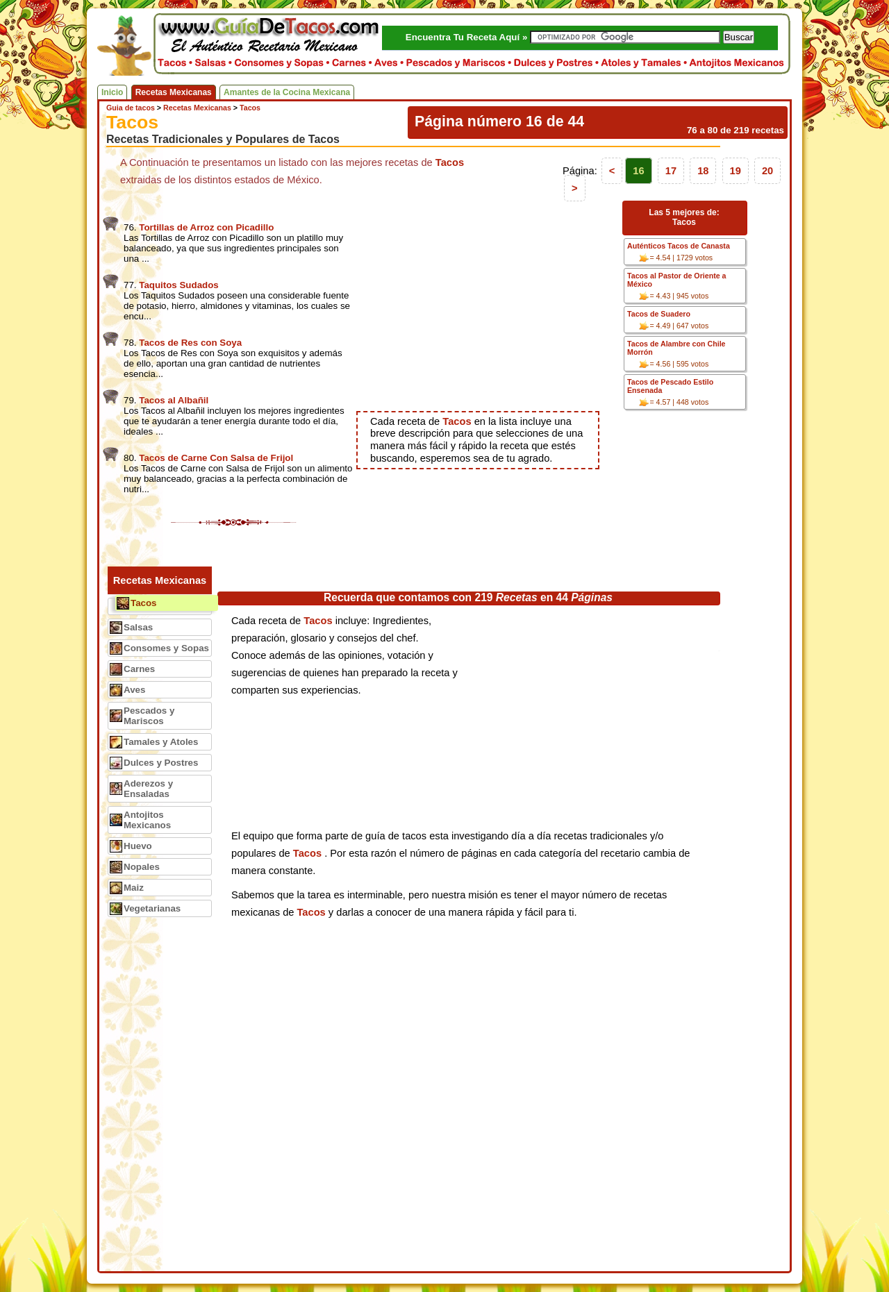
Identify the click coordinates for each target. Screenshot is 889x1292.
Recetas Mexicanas (173, 92)
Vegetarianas (152, 908)
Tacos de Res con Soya (190, 342)
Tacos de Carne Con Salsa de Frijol (216, 458)
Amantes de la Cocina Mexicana (287, 92)
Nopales (142, 867)
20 (767, 170)
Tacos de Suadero (658, 314)
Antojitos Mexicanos (147, 819)
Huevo (138, 846)
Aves (134, 690)
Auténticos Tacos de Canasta (678, 246)
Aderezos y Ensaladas (148, 788)
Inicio (112, 92)
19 (735, 170)
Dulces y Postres (161, 762)
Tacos (144, 603)
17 (670, 170)
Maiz (134, 887)
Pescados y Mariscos (149, 715)
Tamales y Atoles (161, 742)
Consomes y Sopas (166, 648)
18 (702, 170)
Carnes (139, 669)
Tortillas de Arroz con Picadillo (206, 227)
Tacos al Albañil (173, 400)
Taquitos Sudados (179, 285)
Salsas (138, 627)
